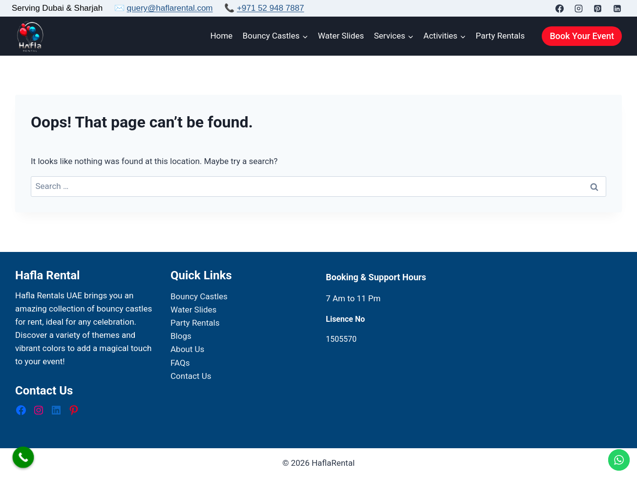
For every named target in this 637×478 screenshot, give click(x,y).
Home (221, 36)
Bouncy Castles (199, 296)
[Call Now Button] (23, 457)
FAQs (180, 363)
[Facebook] (560, 8)
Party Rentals (500, 36)
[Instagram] (579, 8)
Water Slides (341, 36)
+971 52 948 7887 (270, 8)
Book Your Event (582, 36)
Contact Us (190, 376)
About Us (187, 349)
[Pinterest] (598, 8)
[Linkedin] (617, 8)
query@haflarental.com (170, 8)
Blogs (180, 336)
